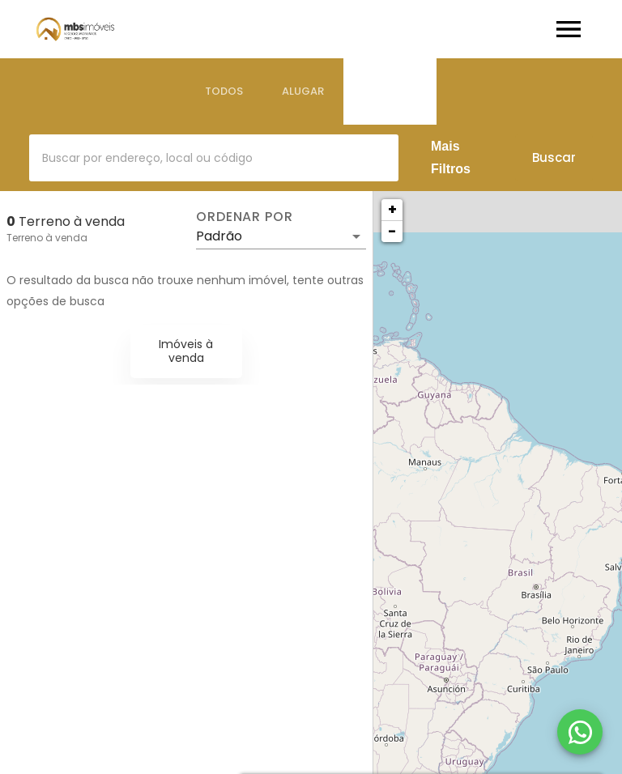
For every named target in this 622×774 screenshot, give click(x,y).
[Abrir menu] (568, 29)
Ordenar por (244, 217)
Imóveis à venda (186, 351)
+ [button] (392, 209)
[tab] (223, 91)
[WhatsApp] (580, 732)
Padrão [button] (219, 236)
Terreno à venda (46, 238)
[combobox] (213, 157)
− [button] (392, 231)
